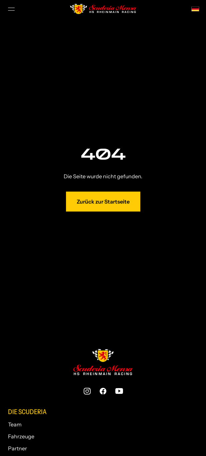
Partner (17, 447)
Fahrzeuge (21, 435)
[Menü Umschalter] (12, 9)
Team (15, 423)
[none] (195, 8)
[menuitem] (195, 8)
